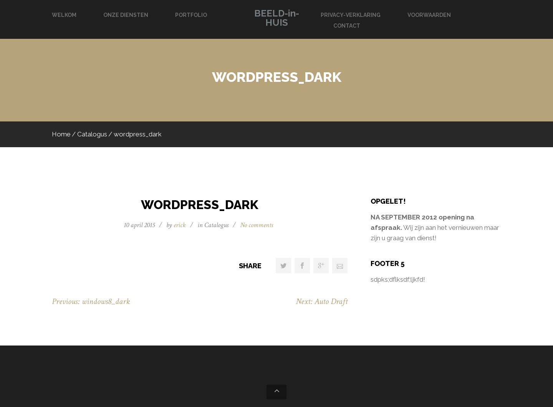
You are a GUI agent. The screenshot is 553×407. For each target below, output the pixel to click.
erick (180, 225)
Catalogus (92, 134)
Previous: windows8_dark (91, 301)
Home (61, 134)
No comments (256, 225)
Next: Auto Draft (322, 301)
